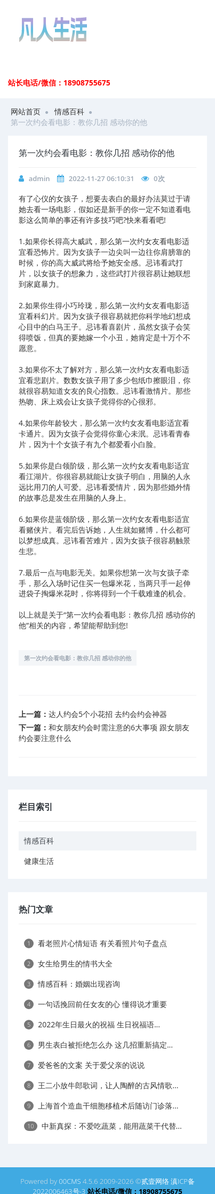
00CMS (70, 1181)
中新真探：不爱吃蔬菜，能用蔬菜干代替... (103, 1126)
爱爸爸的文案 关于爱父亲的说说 (84, 1065)
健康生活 (39, 861)
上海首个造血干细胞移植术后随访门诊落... (101, 1106)
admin (39, 178)
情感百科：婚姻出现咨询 (72, 984)
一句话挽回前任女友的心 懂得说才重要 (95, 1004)
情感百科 (69, 111)
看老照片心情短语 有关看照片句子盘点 (95, 943)
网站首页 (26, 111)
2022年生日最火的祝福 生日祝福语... (92, 1024)
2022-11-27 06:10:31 (101, 178)
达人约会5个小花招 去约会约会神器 (108, 714)
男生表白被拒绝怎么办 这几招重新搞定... (98, 1045)
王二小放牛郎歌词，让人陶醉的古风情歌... (101, 1085)
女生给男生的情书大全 (68, 963)
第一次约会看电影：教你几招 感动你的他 (77, 658)
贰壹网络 (155, 1181)
